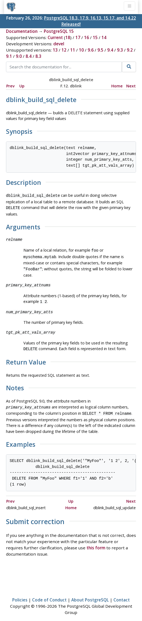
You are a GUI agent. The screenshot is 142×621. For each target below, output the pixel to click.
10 (81, 50)
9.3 (120, 50)
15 (95, 37)
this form (96, 543)
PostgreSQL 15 (59, 31)
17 (77, 37)
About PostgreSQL (90, 595)
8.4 (29, 56)
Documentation (22, 31)
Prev (10, 85)
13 (55, 50)
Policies (19, 595)
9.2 (130, 50)
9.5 (100, 50)
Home (117, 85)
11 (72, 50)
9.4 (110, 50)
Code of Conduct (49, 595)
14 (103, 37)
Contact (121, 595)
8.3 (38, 56)
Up (21, 85)
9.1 (9, 56)
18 (67, 37)
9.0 (19, 56)
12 (63, 50)
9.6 (91, 50)
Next (131, 85)
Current (55, 37)
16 (86, 37)
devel (58, 43)
